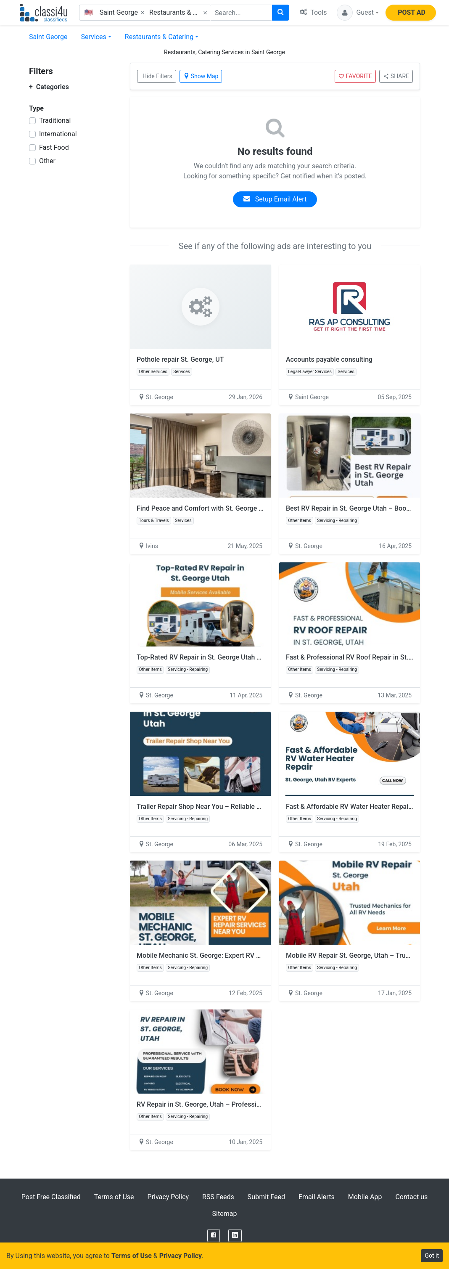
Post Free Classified (51, 1197)
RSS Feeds (218, 1197)
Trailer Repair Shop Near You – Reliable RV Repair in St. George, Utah (240, 807)
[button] (358, 13)
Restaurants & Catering (159, 37)
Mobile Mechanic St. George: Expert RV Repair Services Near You (234, 955)
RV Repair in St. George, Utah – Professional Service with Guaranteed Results (252, 1104)
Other (47, 161)
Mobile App (365, 1197)
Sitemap (224, 1214)
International (58, 134)
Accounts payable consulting (329, 359)
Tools (313, 12)
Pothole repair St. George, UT (180, 359)
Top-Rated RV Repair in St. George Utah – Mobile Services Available (238, 657)
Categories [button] (49, 87)
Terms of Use (114, 1197)
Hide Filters (157, 76)
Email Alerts (316, 1197)
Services (93, 37)
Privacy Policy (168, 1197)
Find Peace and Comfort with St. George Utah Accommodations (232, 508)
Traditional (55, 121)
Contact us (411, 1197)
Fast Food (54, 147)
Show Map (201, 76)
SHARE (396, 76)
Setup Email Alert (274, 199)
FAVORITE (355, 76)
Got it (432, 1255)
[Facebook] (213, 1235)
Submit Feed (266, 1197)
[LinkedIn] (235, 1235)
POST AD (411, 12)
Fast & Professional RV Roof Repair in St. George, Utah (367, 657)
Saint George (48, 37)
